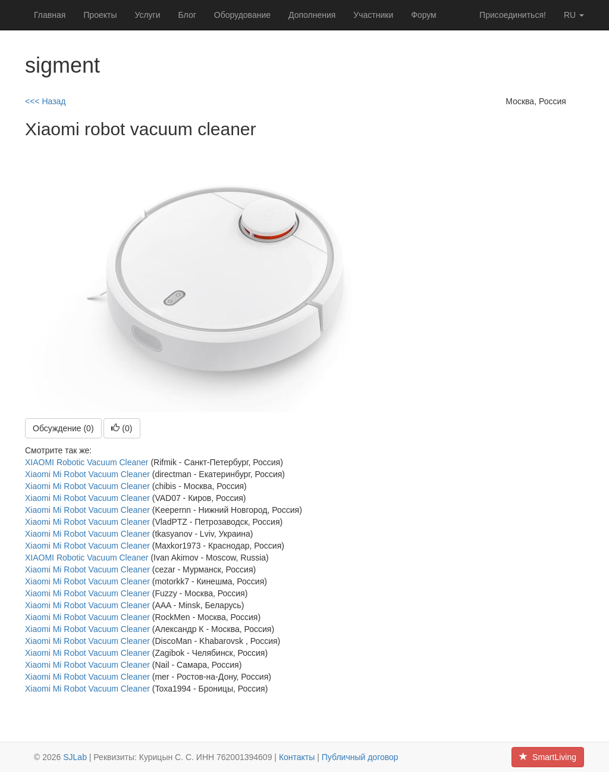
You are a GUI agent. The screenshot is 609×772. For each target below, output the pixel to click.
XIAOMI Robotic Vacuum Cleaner (87, 462)
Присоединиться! (512, 15)
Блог (187, 15)
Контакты (297, 757)
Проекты (100, 15)
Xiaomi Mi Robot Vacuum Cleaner (87, 474)
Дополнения (311, 15)
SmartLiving (547, 757)
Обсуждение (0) (63, 428)
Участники (373, 15)
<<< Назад (45, 101)
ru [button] (574, 15)
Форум (424, 15)
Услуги (147, 15)
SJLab (75, 757)
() (121, 428)
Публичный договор (360, 757)
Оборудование (242, 15)
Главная (49, 15)
